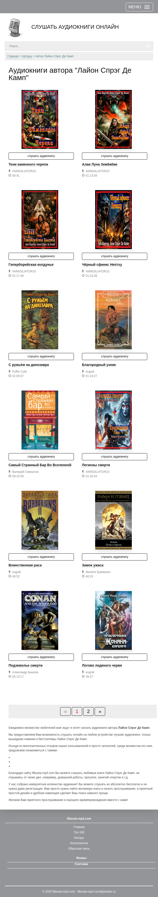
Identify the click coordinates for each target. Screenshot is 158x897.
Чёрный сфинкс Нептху (102, 264)
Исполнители (79, 843)
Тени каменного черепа (28, 164)
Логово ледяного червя (102, 665)
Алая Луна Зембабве (99, 164)
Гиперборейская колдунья (31, 264)
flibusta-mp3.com (64, 891)
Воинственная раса (25, 565)
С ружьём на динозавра (29, 365)
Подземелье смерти (26, 665)
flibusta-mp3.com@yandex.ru (97, 891)
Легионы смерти (96, 465)
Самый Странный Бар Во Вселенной (40, 465)
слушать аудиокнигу (41, 156)
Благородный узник (99, 365)
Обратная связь (79, 848)
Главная (79, 827)
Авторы (79, 838)
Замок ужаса (92, 565)
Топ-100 (79, 832)
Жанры (81, 858)
